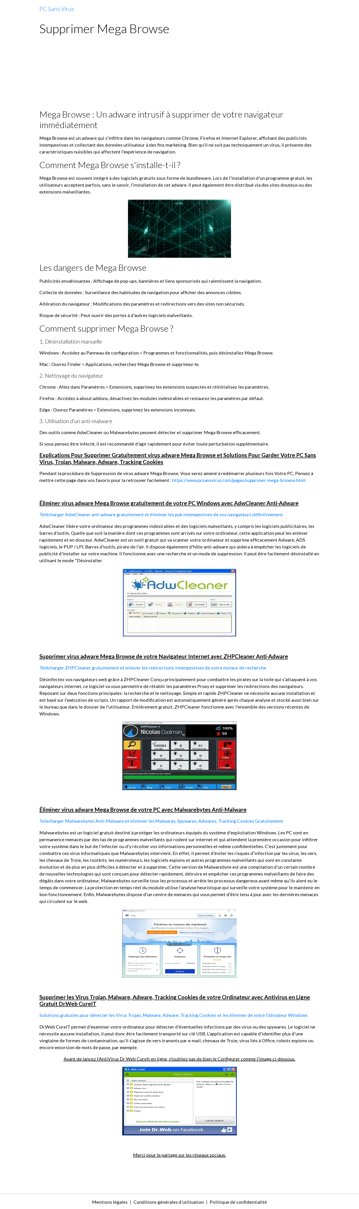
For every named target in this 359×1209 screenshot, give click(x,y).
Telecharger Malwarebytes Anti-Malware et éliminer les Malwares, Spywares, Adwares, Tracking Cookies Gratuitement (161, 820)
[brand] (56, 9)
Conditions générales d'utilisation (168, 1201)
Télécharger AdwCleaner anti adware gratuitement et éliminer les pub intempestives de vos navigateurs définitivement (161, 514)
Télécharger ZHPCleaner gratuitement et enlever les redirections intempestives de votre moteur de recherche (153, 667)
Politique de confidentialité (238, 1201)
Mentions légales (110, 1201)
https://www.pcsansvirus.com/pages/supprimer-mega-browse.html (239, 480)
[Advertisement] (179, 75)
